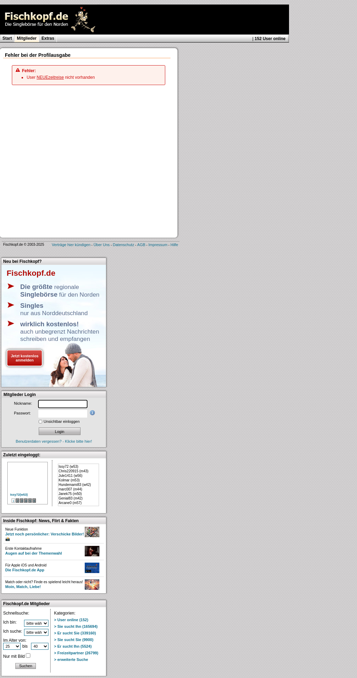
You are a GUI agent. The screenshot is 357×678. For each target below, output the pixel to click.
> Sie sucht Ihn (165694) (76, 626)
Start (7, 38)
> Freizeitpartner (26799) (76, 653)
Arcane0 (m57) (70, 503)
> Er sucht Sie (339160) (75, 633)
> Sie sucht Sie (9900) (73, 640)
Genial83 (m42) (71, 498)
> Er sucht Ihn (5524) (73, 646)
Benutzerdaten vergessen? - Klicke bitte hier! (54, 441)
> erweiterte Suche (71, 659)
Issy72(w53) (19, 494)
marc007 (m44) (70, 489)
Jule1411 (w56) (70, 476)
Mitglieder (27, 38)
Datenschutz (123, 245)
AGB (141, 245)
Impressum (158, 245)
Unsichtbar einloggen (61, 421)
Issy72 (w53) (68, 466)
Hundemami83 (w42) (75, 485)
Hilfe (174, 245)
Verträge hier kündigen (71, 245)
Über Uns (101, 245)
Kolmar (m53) (69, 480)
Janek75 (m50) (70, 494)
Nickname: (23, 403)
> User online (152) (71, 620)
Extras (47, 38)
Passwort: (22, 413)
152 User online (270, 38)
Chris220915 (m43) (74, 471)
